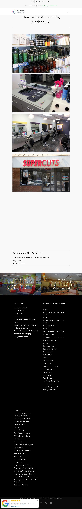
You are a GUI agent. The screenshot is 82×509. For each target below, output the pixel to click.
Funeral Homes (48, 378)
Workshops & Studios (21, 485)
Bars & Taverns (48, 328)
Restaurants (18, 439)
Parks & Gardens (19, 424)
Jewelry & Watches (49, 390)
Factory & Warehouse (50, 369)
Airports (45, 310)
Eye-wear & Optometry (50, 366)
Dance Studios (48, 352)
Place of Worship (19, 430)
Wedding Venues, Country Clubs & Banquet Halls (25, 481)
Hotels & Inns (47, 384)
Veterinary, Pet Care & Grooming (24, 474)
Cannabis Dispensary (50, 340)
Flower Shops (47, 375)
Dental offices (47, 355)
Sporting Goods (19, 453)
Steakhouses (18, 456)
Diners (45, 358)
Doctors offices (48, 361)
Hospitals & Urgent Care (51, 381)
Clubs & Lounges (48, 346)
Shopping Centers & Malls (22, 451)
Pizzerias (17, 427)
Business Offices (48, 334)
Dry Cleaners (47, 363)
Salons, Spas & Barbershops (23, 445)
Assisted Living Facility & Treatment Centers (54, 322)
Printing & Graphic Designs (22, 436)
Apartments (47, 317)
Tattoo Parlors (18, 462)
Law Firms (17, 410)
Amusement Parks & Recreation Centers (53, 314)
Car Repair (46, 343)
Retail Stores (18, 442)
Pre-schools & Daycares (22, 433)
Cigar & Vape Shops (49, 349)
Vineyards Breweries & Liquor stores (26, 477)
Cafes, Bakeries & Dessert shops (54, 337)
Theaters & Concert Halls (22, 465)
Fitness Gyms (47, 372)
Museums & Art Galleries (22, 418)
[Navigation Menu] (69, 12)
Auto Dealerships (48, 325)
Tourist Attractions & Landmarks (24, 468)
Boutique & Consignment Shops (53, 331)
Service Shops (19, 448)
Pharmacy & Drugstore (21, 421)
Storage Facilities (19, 459)
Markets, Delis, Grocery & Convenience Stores (22, 414)
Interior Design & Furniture (51, 387)
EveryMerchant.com (21, 337)
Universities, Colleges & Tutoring (24, 471)
